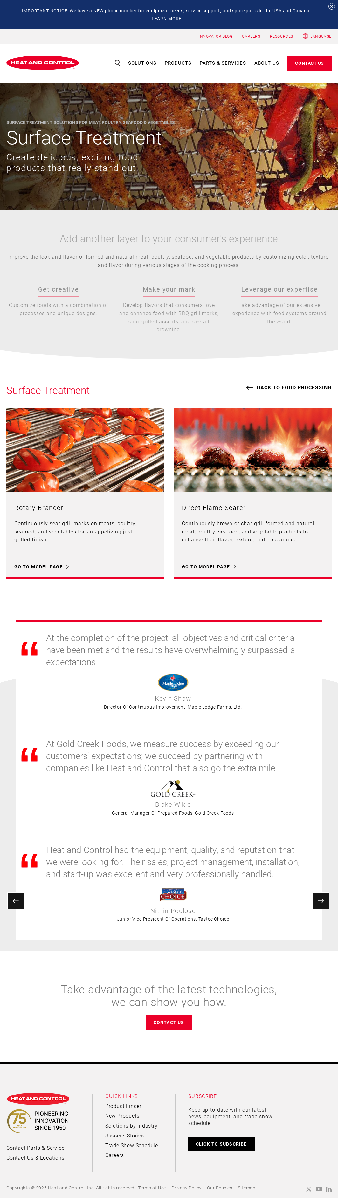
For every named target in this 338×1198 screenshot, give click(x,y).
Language (321, 36)
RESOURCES (281, 36)
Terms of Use (152, 1188)
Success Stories (124, 1135)
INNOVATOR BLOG (215, 36)
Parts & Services (223, 63)
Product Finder (123, 1105)
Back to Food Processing (294, 387)
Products (178, 63)
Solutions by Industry (131, 1125)
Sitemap (246, 1188)
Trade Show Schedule (131, 1145)
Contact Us (309, 63)
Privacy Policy (186, 1188)
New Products (122, 1115)
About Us (266, 63)
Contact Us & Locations (35, 1157)
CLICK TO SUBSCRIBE (221, 1144)
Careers (114, 1155)
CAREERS (251, 36)
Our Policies (219, 1188)
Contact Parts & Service (35, 1147)
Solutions (142, 63)
